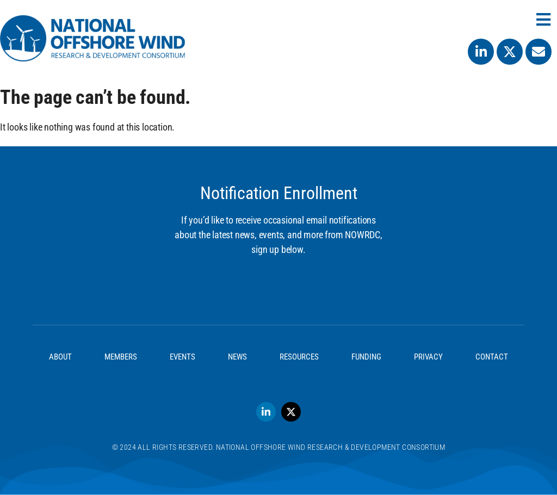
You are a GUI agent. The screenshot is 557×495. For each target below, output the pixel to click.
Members (120, 357)
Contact (491, 357)
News (237, 357)
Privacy (428, 357)
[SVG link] (92, 38)
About (60, 357)
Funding (366, 357)
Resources (299, 357)
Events (182, 357)
